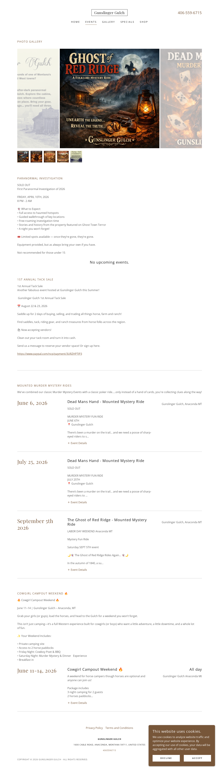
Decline (166, 758)
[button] (77, 409)
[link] (109, 13)
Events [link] (91, 21)
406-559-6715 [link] (190, 12)
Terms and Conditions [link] (119, 594)
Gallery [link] (108, 21)
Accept (197, 758)
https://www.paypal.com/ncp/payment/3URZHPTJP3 (49, 354)
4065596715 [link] (109, 616)
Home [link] (75, 21)
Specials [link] (128, 21)
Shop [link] (144, 21)
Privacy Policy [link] (94, 594)
